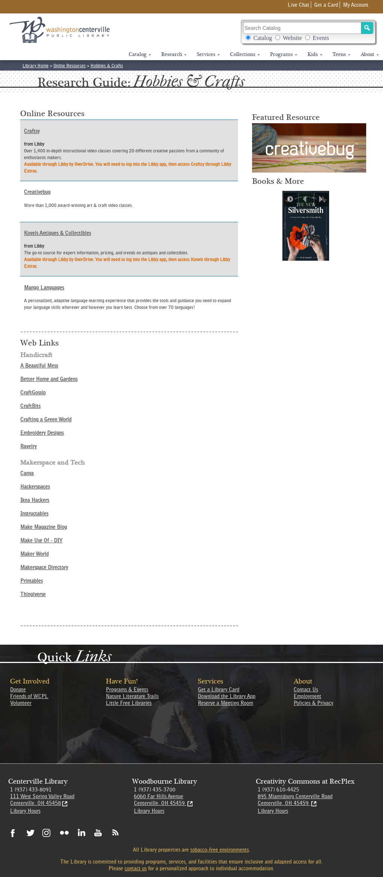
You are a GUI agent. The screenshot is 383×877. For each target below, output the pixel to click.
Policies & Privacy (313, 703)
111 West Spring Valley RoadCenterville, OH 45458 (42, 799)
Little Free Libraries (128, 703)
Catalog (262, 38)
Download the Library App (226, 696)
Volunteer (20, 703)
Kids (314, 54)
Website (292, 38)
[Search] (367, 28)
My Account (355, 4)
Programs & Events (127, 689)
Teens (341, 54)
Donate (18, 689)
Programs (283, 54)
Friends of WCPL (29, 696)
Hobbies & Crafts (107, 65)
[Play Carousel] (290, 199)
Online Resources (69, 65)
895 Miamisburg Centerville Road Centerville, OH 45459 (295, 799)
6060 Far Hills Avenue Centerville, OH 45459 (164, 799)
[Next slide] (321, 199)
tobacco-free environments (219, 849)
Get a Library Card (218, 689)
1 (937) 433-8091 (31, 789)
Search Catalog (308, 31)
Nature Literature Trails (132, 696)
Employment (307, 696)
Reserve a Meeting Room (225, 703)
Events (321, 38)
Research (174, 54)
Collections (245, 54)
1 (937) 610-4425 (278, 789)
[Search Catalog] (302, 28)
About (370, 54)
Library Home (35, 65)
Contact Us (306, 689)
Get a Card (326, 4)
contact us (136, 868)
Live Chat (298, 4)
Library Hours (25, 811)
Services (208, 54)
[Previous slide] (305, 199)
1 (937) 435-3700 (154, 789)
